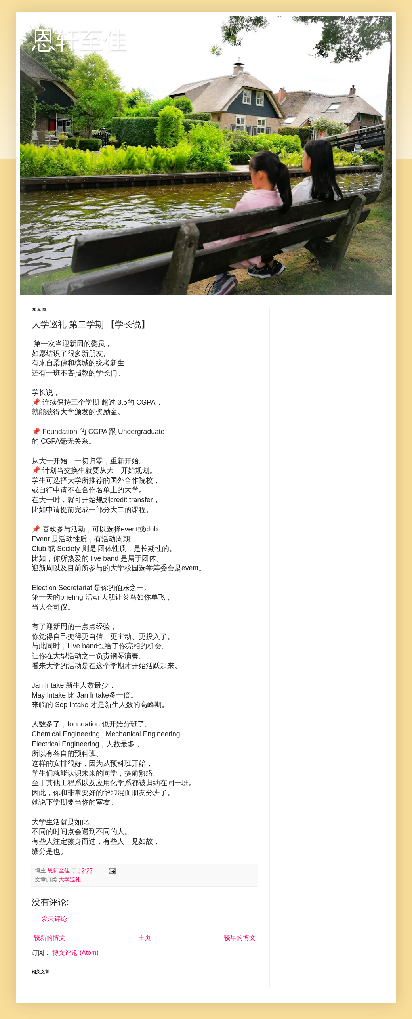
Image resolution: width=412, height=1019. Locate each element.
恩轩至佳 (79, 40)
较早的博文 (240, 937)
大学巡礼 (70, 879)
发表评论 (54, 919)
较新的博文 (49, 937)
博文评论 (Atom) (75, 952)
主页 (144, 937)
